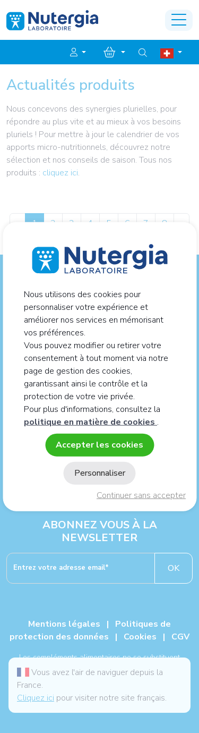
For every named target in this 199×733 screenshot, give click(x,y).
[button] (78, 52)
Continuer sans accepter (141, 495)
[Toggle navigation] (179, 20)
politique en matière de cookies (90, 421)
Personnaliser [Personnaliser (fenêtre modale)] (99, 473)
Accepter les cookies (99, 444)
